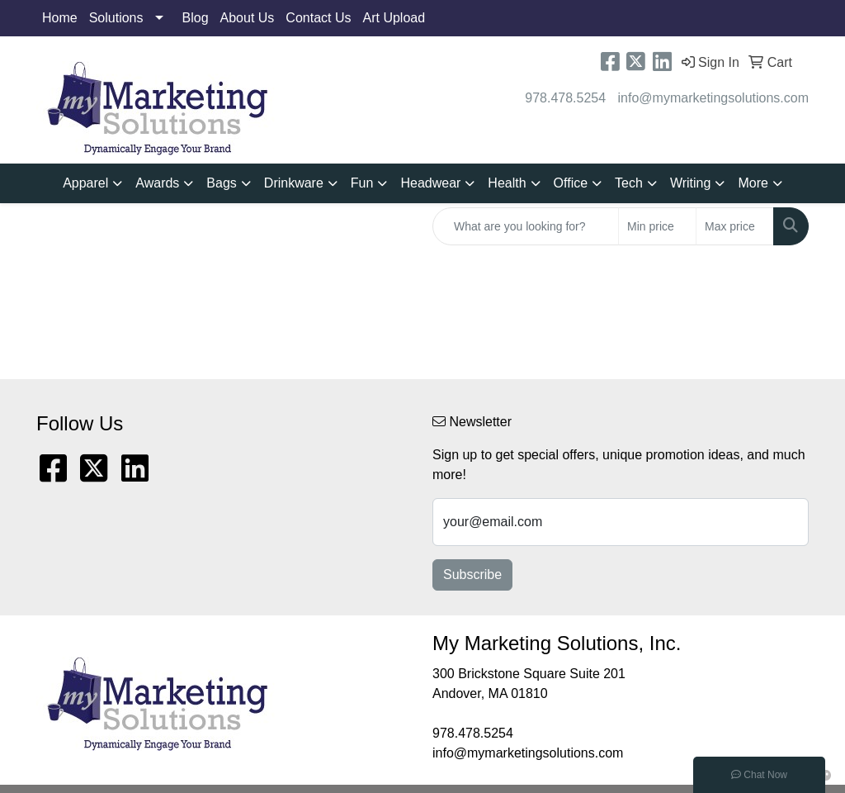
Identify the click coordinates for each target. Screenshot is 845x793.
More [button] (752, 183)
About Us (247, 18)
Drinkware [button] (293, 183)
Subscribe (472, 574)
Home (60, 18)
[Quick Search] (525, 226)
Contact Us (318, 18)
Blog (195, 18)
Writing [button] (690, 183)
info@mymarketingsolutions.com (713, 98)
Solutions (116, 18)
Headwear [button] (430, 183)
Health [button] (507, 183)
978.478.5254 (565, 98)
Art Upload (394, 18)
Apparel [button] (85, 183)
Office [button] (571, 183)
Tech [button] (629, 183)
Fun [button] (362, 183)
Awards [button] (157, 183)
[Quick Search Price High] (735, 226)
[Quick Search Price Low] (657, 226)
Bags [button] (221, 183)
